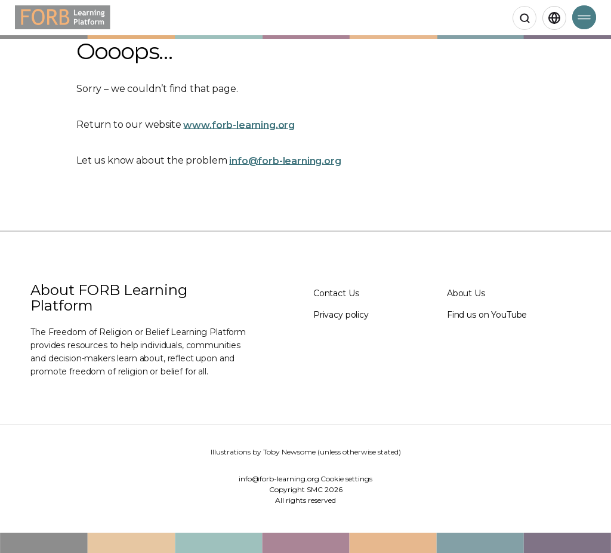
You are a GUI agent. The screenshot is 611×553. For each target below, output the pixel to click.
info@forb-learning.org (285, 160)
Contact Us (336, 293)
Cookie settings (346, 478)
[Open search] (524, 18)
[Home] (62, 17)
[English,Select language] (554, 18)
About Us (466, 293)
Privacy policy (341, 314)
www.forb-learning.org (239, 124)
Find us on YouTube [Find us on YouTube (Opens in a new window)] (487, 314)
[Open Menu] (584, 17)
